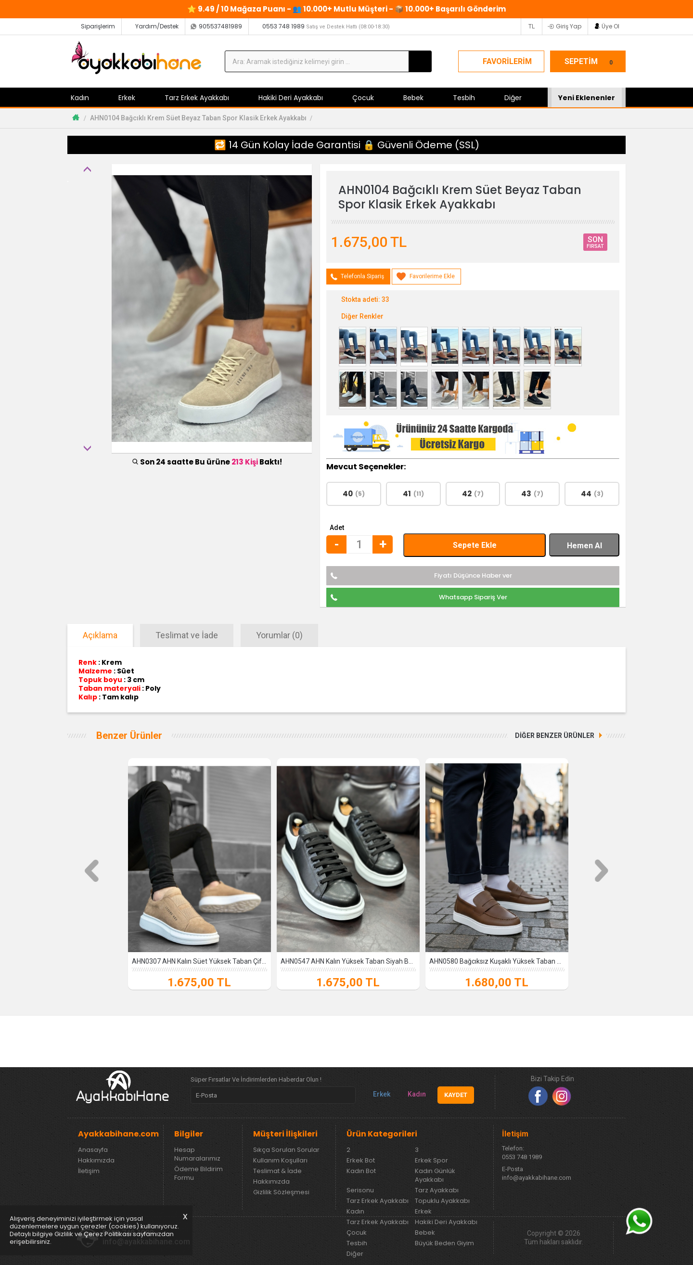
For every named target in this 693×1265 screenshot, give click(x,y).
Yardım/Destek (157, 26)
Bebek (413, 98)
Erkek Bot (360, 1160)
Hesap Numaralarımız (197, 1154)
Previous (87, 169)
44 (592, 494)
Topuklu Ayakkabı (442, 1201)
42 (473, 494)
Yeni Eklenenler (586, 98)
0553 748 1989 (326, 26)
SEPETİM (590, 61)
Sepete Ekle (475, 545)
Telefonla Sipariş (362, 276)
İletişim (89, 1171)
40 (354, 494)
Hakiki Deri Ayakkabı (290, 98)
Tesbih (464, 98)
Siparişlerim (98, 26)
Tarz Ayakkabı (437, 1190)
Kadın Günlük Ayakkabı (435, 1175)
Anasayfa (93, 1150)
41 (413, 494)
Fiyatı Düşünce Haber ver (473, 575)
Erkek (126, 98)
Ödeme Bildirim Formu (198, 1173)
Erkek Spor (431, 1160)
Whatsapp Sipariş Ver (473, 597)
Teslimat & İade (277, 1171)
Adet (337, 527)
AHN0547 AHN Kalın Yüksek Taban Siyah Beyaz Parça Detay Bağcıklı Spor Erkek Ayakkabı (348, 961)
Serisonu (360, 1190)
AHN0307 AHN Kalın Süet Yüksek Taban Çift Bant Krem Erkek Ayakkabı (199, 961)
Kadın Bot (361, 1171)
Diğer (513, 98)
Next (87, 448)
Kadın (80, 98)
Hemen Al (584, 545)
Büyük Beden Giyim (444, 1243)
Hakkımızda (96, 1160)
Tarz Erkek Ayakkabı (197, 98)
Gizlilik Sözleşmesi (281, 1192)
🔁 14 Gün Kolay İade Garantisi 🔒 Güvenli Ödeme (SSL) (346, 145)
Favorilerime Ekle (432, 276)
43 (532, 494)
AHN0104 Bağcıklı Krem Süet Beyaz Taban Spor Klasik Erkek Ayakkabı (198, 118)
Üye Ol (610, 26)
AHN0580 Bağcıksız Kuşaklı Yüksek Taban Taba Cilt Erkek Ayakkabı (497, 961)
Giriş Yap (568, 26)
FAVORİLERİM (507, 61)
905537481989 (220, 26)
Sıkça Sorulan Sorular (286, 1150)
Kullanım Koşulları (280, 1160)
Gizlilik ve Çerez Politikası (92, 1234)
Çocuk (363, 98)
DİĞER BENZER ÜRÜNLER (554, 735)
